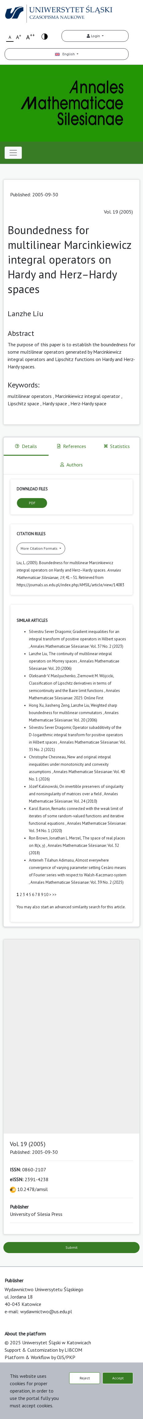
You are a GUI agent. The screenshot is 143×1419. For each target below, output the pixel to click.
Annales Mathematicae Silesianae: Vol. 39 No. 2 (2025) (77, 882)
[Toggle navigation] (13, 153)
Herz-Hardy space (88, 403)
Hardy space (54, 403)
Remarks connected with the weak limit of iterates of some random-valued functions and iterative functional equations (76, 816)
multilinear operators (30, 396)
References (71, 446)
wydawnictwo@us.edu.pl (46, 1311)
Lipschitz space (23, 403)
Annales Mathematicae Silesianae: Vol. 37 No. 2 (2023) (76, 646)
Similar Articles (32, 620)
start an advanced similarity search (70, 907)
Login (94, 35)
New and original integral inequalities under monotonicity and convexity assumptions (70, 764)
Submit (71, 1247)
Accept (118, 1378)
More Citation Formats (39, 548)
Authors (71, 465)
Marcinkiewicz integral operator (87, 396)
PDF (32, 503)
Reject (85, 1378)
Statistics (117, 446)
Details (26, 446)
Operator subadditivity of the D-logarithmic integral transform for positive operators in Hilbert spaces (76, 735)
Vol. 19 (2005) (118, 212)
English (65, 54)
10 (46, 894)
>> (54, 894)
